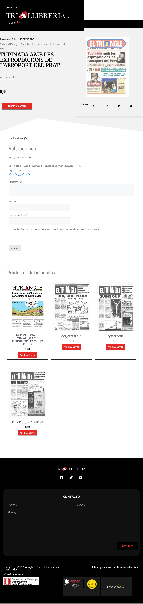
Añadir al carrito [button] (27, 355)
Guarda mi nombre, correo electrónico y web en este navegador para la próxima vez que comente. (56, 229)
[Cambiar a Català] (79, 23)
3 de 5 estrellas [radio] (19, 175)
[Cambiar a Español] (64, 23)
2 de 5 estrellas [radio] (15, 175)
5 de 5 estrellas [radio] (28, 175)
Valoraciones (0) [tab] (19, 138)
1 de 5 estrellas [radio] (11, 175)
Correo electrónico (18, 215)
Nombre (13, 201)
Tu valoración (15, 181)
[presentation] (33, 239)
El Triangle (14, 44)
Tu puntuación (16, 170)
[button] (7, 78)
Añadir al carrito (17, 106)
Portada (3, 44)
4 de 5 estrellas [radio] (24, 175)
